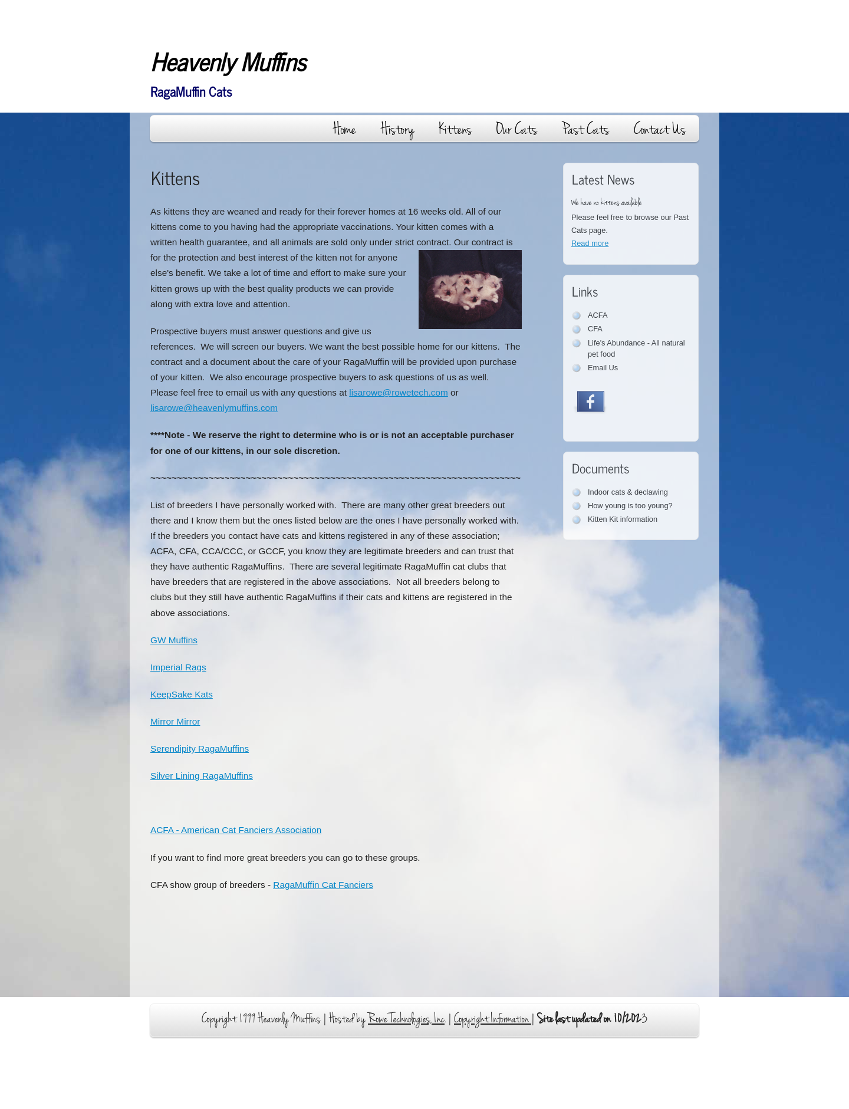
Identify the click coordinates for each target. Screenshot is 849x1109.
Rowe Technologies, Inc (406, 1019)
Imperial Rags (178, 667)
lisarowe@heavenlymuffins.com (214, 408)
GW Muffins (174, 640)
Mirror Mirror (175, 721)
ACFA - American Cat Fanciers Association (235, 830)
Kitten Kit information (622, 519)
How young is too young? (630, 505)
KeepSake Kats (181, 694)
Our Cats (516, 129)
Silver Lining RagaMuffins (201, 776)
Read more (589, 243)
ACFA (597, 315)
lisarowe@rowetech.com (398, 392)
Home (344, 129)
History (397, 129)
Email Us (603, 367)
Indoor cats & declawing (628, 492)
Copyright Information (492, 1019)
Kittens (455, 129)
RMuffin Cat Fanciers (323, 885)
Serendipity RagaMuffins (199, 748)
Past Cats (585, 129)
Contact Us (660, 129)
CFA (595, 328)
